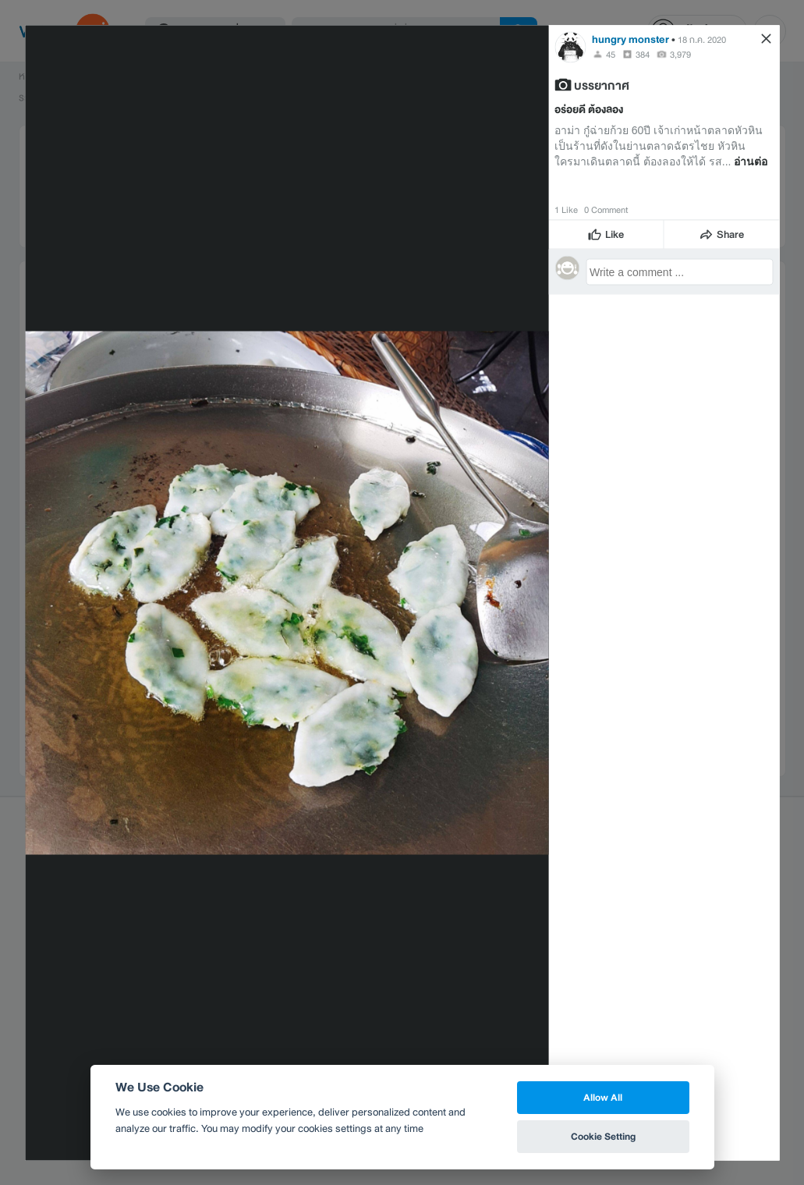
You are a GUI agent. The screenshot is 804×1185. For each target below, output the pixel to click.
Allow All (602, 1097)
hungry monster (630, 38)
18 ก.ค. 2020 (702, 39)
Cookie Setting (603, 1136)
